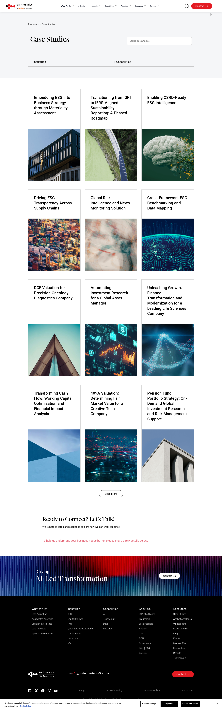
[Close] (217, 704)
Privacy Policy (153, 691)
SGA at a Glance (147, 614)
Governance (145, 643)
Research (107, 629)
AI (104, 614)
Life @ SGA (144, 648)
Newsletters (179, 648)
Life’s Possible (146, 624)
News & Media (180, 629)
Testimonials (179, 658)
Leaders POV (179, 643)
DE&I (141, 639)
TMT (70, 624)
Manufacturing (75, 634)
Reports (177, 653)
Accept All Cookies (190, 704)
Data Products (39, 629)
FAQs (83, 691)
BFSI (70, 614)
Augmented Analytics (42, 619)
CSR (141, 634)
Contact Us (201, 6)
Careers (143, 653)
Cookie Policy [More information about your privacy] (25, 706)
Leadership (144, 619)
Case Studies (179, 614)
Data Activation (39, 614)
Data (105, 624)
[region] (111, 704)
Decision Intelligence (42, 624)
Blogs (176, 634)
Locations (188, 691)
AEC (70, 643)
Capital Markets (75, 619)
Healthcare (73, 639)
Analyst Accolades (182, 619)
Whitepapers (179, 624)
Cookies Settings (149, 704)
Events (176, 639)
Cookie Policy (115, 691)
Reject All (169, 704)
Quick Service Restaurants (80, 629)
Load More (111, 493)
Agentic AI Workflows (42, 634)
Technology (109, 619)
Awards (143, 629)
